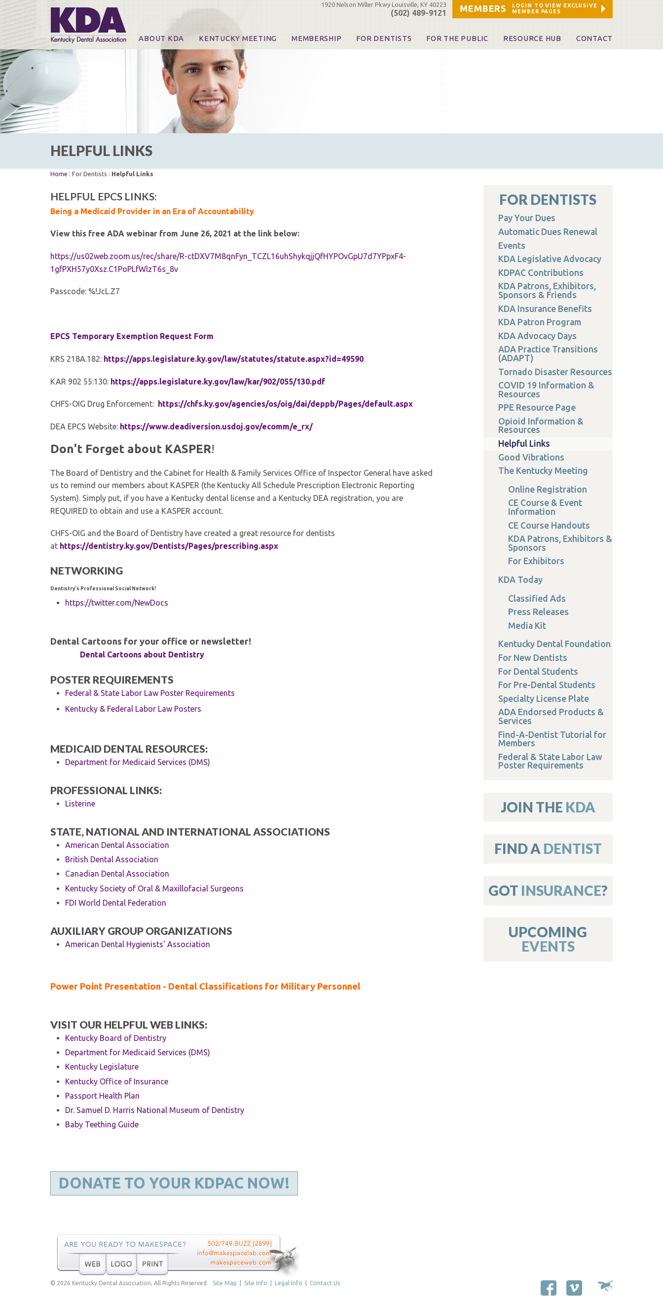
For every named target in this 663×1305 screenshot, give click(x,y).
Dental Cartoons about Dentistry (142, 654)
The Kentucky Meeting (543, 470)
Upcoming (548, 939)
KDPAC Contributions (541, 272)
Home (59, 173)
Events (511, 245)
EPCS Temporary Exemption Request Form (132, 336)
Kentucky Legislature (102, 1066)
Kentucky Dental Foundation (554, 644)
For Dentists (383, 38)
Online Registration (547, 489)
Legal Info (288, 1283)
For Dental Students (538, 671)
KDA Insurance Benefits (545, 308)
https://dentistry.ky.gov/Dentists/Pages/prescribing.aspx (169, 545)
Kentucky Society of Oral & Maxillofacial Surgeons (154, 888)
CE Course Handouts (549, 525)
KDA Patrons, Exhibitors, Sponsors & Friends (547, 290)
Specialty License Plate (543, 698)
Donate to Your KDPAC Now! (174, 1183)
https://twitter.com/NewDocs (116, 602)
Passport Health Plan (102, 1095)
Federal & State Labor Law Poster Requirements (150, 693)
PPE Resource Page (537, 407)
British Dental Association (111, 859)
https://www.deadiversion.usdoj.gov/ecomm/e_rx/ (216, 426)
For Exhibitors (536, 561)
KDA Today (520, 579)
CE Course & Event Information (545, 507)
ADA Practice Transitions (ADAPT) (548, 354)
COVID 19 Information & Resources (546, 390)
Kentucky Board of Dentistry (115, 1038)
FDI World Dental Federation (115, 902)
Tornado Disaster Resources (555, 372)
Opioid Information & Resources (541, 426)
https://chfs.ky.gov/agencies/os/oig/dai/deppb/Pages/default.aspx (286, 403)
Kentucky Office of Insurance (116, 1081)
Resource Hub (532, 38)
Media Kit (527, 625)
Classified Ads (537, 598)
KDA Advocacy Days (537, 336)
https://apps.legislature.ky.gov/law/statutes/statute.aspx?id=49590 (234, 358)
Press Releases (538, 611)
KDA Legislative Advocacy (549, 259)
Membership (316, 38)
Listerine (80, 803)
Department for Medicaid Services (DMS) (137, 1052)
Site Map (225, 1283)
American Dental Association (117, 845)
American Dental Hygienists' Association (137, 944)
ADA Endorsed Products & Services (551, 716)
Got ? (548, 890)
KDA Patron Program (539, 322)
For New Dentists (532, 657)
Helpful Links (524, 443)
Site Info (255, 1283)
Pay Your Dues (526, 218)
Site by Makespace (605, 1286)
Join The (548, 807)
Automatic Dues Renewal (547, 231)
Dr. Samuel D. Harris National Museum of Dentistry (154, 1110)
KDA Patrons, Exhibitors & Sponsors (560, 543)
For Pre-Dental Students (546, 685)
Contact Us (325, 1283)
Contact (594, 38)
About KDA (161, 38)
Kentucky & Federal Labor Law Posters (133, 708)
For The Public (457, 38)
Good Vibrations (531, 457)
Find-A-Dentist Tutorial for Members (552, 739)
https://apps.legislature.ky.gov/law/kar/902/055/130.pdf (217, 381)
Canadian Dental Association (117, 873)
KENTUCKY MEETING (238, 38)
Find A (548, 848)
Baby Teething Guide (102, 1124)
